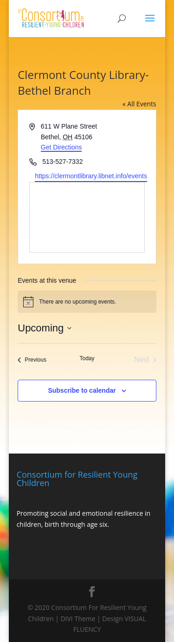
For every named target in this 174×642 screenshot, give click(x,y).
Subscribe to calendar (82, 390)
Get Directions (61, 147)
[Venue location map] (87, 217)
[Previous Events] (32, 360)
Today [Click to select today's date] (86, 358)
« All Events (139, 103)
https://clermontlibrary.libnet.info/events (91, 176)
